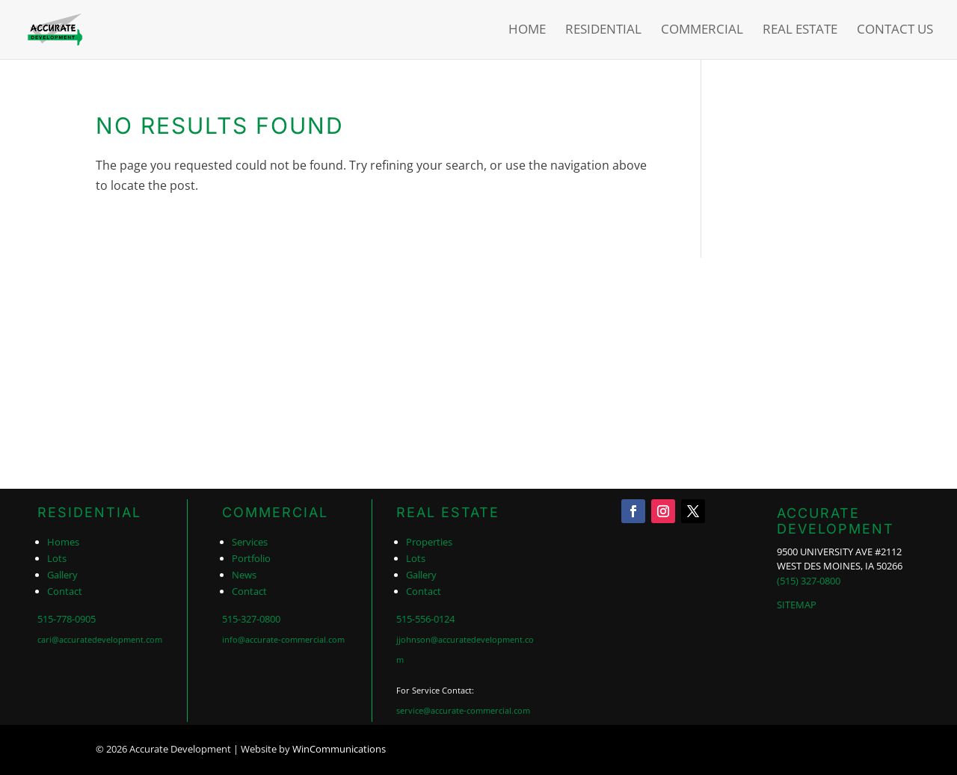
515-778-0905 (66, 619)
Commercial (702, 31)
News (244, 574)
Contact (64, 591)
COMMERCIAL (275, 512)
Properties (429, 542)
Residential (603, 31)
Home (527, 31)
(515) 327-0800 (808, 580)
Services (250, 542)
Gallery (62, 574)
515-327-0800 (251, 619)
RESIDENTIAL (89, 512)
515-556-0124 (425, 619)
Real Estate (800, 31)
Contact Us (895, 31)
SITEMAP (796, 604)
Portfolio (251, 558)
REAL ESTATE (447, 512)
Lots (57, 558)
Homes (63, 542)
